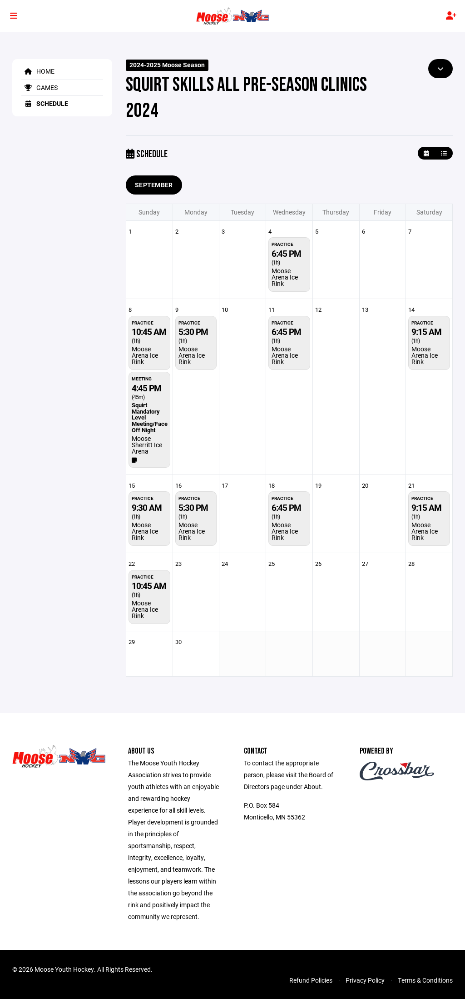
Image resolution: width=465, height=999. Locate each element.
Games (39, 87)
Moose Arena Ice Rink (285, 277)
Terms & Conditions (425, 980)
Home (37, 71)
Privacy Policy (365, 980)
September (154, 184)
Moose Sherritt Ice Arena (147, 444)
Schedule (44, 103)
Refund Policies (310, 980)
